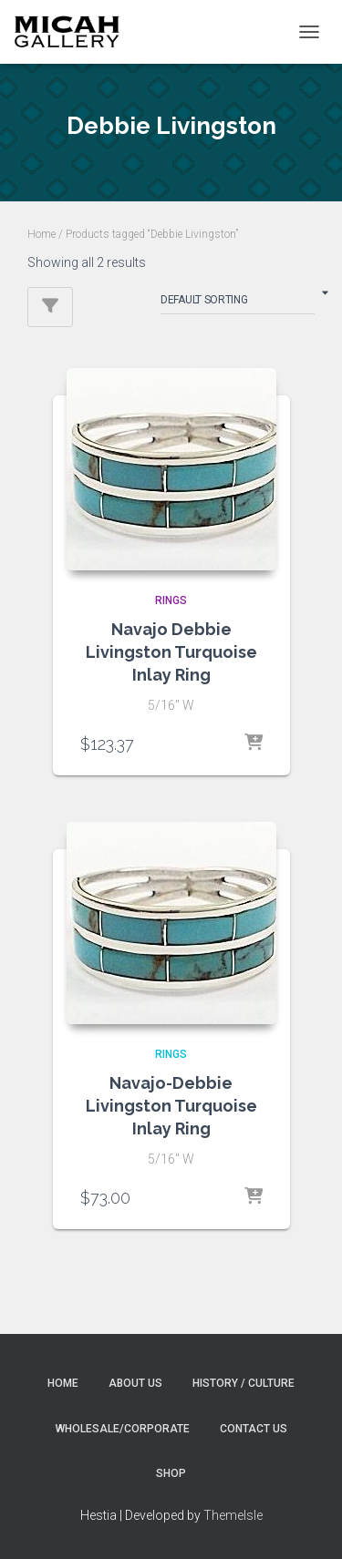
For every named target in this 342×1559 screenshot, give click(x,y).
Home (41, 234)
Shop (171, 1473)
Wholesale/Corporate (123, 1428)
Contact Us (253, 1428)
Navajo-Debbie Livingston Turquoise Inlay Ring (171, 1105)
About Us (135, 1383)
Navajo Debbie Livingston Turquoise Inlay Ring (171, 652)
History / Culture (243, 1383)
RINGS (171, 600)
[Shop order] (238, 303)
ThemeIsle (233, 1515)
